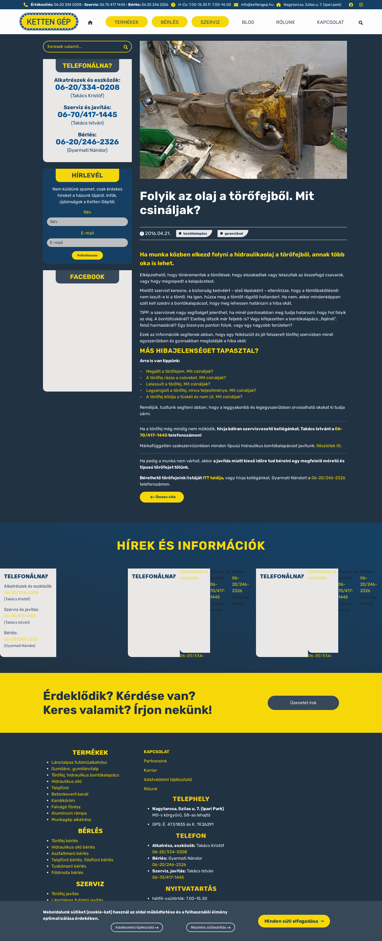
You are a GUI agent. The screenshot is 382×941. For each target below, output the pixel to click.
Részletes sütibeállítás (211, 927)
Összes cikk (162, 497)
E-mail (87, 233)
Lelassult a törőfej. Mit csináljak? (178, 384)
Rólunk (285, 22)
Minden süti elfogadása (294, 921)
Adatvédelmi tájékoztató (168, 779)
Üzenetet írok (303, 702)
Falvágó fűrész (66, 806)
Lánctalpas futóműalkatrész (79, 762)
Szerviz (210, 22)
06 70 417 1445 (112, 4)
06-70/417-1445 (87, 114)
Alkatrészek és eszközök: (204, 578)
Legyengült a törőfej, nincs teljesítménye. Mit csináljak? (201, 390)
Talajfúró (60, 787)
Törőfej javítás (65, 893)
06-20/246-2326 (87, 141)
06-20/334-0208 (87, 87)
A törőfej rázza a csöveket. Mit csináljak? (186, 377)
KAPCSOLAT (156, 751)
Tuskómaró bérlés (68, 866)
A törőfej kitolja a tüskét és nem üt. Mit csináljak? (194, 396)
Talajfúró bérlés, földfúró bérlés (82, 859)
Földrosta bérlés (67, 872)
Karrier (150, 770)
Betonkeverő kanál (69, 794)
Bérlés (170, 22)
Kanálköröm (63, 800)
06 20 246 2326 (155, 4)
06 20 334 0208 (67, 4)
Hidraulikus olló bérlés (73, 847)
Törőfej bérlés (64, 840)
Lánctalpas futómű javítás (77, 900)
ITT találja (213, 477)
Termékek (127, 22)
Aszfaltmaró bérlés (70, 853)
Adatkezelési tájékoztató (136, 927)
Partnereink (155, 761)
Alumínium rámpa (69, 813)
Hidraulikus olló (66, 781)
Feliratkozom (87, 255)
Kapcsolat (330, 22)
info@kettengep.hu (257, 4)
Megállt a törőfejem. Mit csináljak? (179, 371)
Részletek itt (328, 445)
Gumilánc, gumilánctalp (75, 768)
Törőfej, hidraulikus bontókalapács (85, 775)
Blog (248, 22)
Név (87, 212)
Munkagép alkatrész (71, 819)
